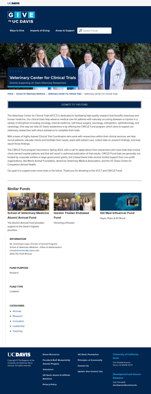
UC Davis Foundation (88, 354)
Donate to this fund (75, 104)
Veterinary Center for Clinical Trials (64, 93)
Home (10, 93)
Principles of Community (90, 360)
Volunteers (48, 369)
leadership (19, 326)
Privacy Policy (50, 384)
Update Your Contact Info (90, 371)
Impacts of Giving (39, 30)
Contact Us (83, 365)
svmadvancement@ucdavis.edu (24, 250)
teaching (17, 331)
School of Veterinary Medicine (30, 93)
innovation (18, 321)
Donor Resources (51, 354)
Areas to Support (65, 30)
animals (17, 311)
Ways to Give (17, 30)
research (18, 316)
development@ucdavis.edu (125, 385)
